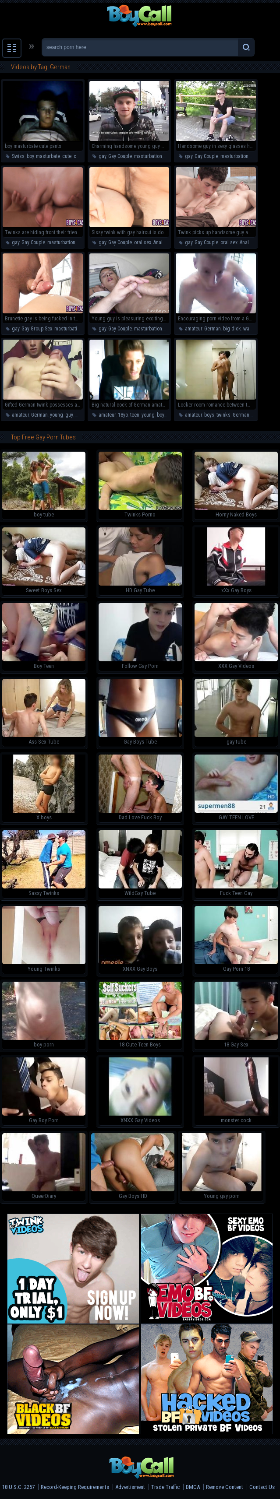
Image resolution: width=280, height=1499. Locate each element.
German (212, 329)
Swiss (18, 156)
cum (78, 156)
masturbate (48, 156)
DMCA (193, 1487)
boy (30, 156)
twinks (223, 415)
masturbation (148, 156)
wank (249, 329)
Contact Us (262, 1487)
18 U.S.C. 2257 (18, 1487)
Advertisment (130, 1487)
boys (209, 415)
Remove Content (224, 1487)
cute (66, 156)
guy (69, 415)
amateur (193, 329)
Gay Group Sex (36, 329)
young (56, 415)
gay (102, 156)
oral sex (142, 242)
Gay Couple (120, 156)
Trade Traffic (165, 1487)
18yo (123, 415)
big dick (232, 329)
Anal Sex (162, 242)
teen (169, 329)
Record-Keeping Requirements (75, 1487)
